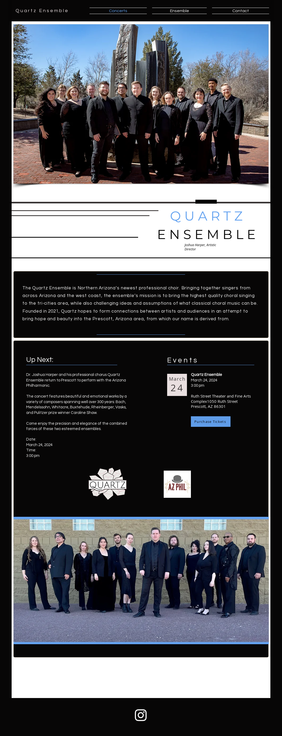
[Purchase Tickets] (211, 421)
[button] (141, 104)
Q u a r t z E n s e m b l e (42, 10)
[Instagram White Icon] (141, 715)
